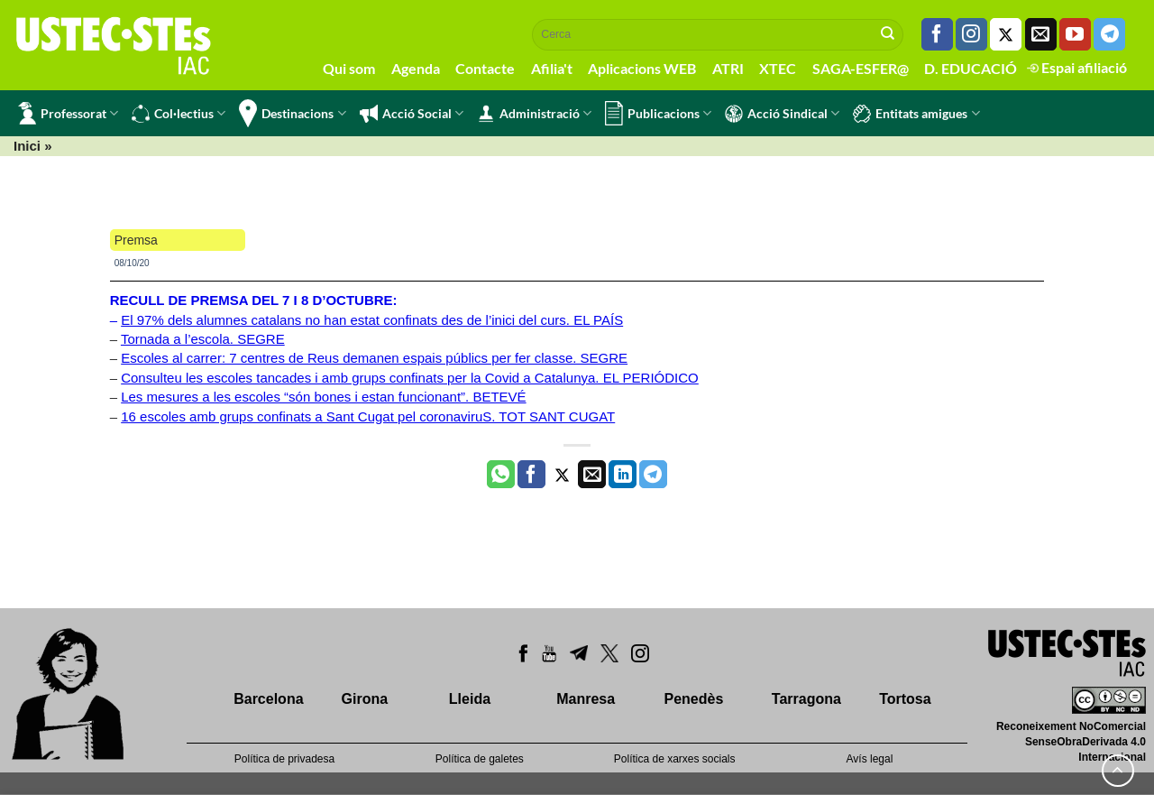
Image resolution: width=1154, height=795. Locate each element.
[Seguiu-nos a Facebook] (937, 34)
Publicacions (658, 113)
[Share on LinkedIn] (623, 474)
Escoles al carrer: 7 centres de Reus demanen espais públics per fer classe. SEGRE (374, 357)
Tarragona (806, 699)
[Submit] (888, 34)
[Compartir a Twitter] (562, 474)
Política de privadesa (284, 759)
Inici (27, 145)
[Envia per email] (592, 474)
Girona (365, 699)
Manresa (585, 699)
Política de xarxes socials (675, 759)
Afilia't (551, 68)
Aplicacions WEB (642, 68)
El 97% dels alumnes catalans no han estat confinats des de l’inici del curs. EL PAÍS (372, 320)
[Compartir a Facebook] (531, 474)
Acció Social (411, 114)
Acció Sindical (782, 114)
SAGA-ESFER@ (860, 68)
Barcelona (268, 699)
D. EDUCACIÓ (970, 68)
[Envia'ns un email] (1041, 34)
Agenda (415, 68)
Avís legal (870, 759)
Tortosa (904, 699)
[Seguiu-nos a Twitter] (1005, 34)
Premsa (136, 240)
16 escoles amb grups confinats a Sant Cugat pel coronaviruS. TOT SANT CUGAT (368, 416)
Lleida (469, 699)
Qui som (349, 68)
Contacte (485, 68)
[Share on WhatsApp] (501, 474)
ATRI (728, 68)
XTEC (777, 68)
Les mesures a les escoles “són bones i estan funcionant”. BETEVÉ (323, 396)
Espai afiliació (1077, 67)
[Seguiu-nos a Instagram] (971, 34)
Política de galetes (479, 759)
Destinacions (292, 113)
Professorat (68, 113)
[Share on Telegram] (653, 474)
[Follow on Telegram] (1109, 34)
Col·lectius (178, 114)
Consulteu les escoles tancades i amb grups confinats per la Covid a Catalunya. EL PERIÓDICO (410, 377)
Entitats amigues (916, 114)
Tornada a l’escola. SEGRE (203, 339)
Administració (534, 114)
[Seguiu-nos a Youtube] (1075, 34)
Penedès (694, 699)
